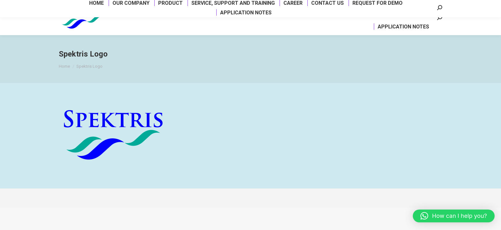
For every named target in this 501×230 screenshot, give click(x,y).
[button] (454, 216)
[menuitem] (123, 20)
